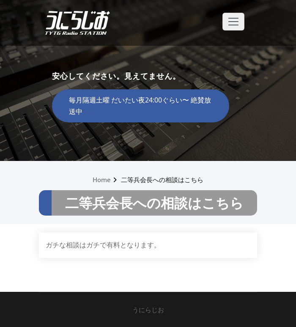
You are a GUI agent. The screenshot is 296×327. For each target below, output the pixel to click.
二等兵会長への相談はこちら (162, 179)
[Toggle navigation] (233, 21)
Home (102, 179)
